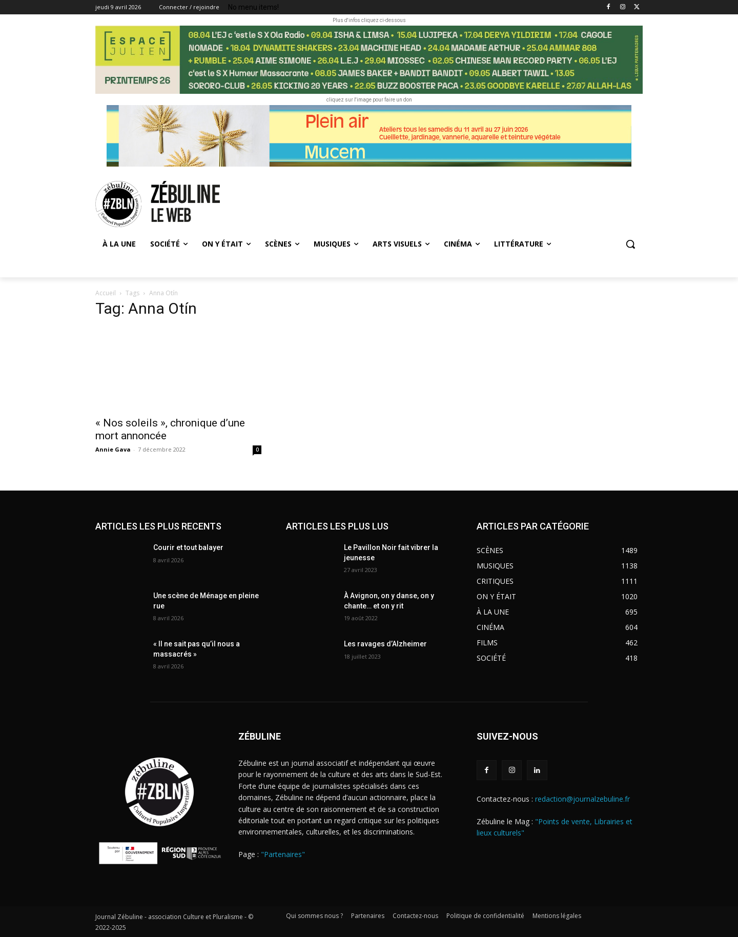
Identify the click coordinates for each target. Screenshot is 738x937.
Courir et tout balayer (188, 547)
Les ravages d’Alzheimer (385, 644)
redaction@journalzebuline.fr (582, 799)
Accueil (105, 293)
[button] (630, 244)
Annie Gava (113, 449)
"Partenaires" (283, 854)
